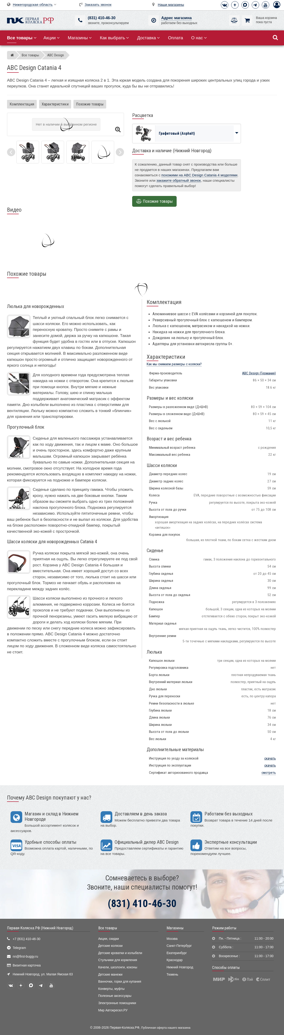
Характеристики (55, 104)
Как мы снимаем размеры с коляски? (174, 364)
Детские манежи (110, 974)
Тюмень (172, 974)
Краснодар (175, 960)
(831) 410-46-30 (101, 18)
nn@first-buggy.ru (25, 956)
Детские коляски (110, 946)
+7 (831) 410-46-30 (26, 939)
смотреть (269, 773)
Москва (172, 939)
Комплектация (22, 104)
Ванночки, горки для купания (119, 981)
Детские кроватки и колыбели (120, 953)
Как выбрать (114, 37)
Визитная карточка (27, 965)
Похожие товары (90, 104)
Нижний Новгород (180, 967)
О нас (199, 37)
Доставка (148, 37)
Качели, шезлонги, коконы (117, 967)
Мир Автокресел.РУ (113, 1010)
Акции (52, 37)
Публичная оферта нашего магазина (165, 1027)
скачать (270, 758)
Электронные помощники (117, 1003)
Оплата (175, 37)
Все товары (107, 928)
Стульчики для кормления (117, 960)
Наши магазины (171, 5)
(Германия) (259, 373)
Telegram (19, 948)
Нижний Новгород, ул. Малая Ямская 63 (43, 974)
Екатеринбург (177, 953)
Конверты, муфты (111, 989)
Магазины (80, 37)
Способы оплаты (226, 967)
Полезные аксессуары (114, 996)
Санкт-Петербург (179, 946)
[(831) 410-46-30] (80, 20)
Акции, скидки (108, 939)
